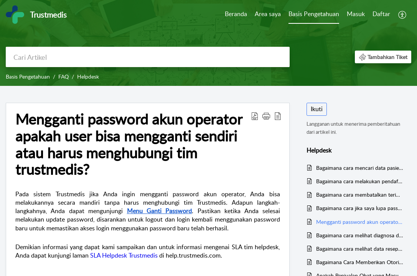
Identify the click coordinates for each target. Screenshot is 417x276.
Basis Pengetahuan (313, 14)
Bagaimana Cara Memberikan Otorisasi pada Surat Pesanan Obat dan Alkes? (360, 262)
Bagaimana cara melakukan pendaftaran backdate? (360, 181)
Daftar (381, 14)
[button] (402, 14)
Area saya (268, 14)
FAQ (63, 76)
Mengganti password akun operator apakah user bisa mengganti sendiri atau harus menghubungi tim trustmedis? (360, 221)
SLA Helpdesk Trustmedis (124, 255)
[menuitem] (236, 14)
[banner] (208, 43)
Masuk (356, 14)
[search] (148, 57)
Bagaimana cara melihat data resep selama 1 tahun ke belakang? (360, 248)
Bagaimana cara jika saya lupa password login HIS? (360, 208)
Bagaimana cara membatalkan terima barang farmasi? (360, 194)
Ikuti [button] (317, 109)
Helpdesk (88, 76)
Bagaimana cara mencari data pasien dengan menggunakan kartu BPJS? (360, 167)
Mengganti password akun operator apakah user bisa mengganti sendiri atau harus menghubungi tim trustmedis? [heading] (128, 144)
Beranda (236, 14)
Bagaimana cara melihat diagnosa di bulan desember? (360, 235)
